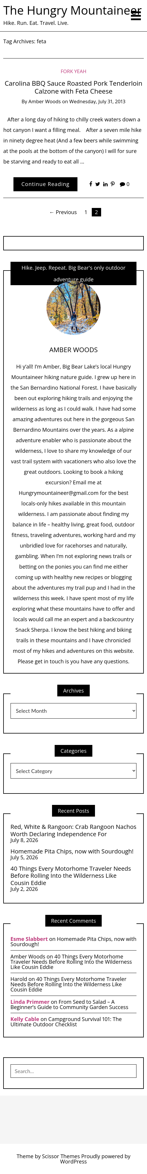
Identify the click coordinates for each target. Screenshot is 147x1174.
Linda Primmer (30, 1001)
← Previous (63, 212)
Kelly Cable (25, 1018)
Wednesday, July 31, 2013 (97, 101)
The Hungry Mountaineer (72, 10)
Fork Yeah (73, 71)
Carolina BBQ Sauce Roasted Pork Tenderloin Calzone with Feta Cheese (73, 87)
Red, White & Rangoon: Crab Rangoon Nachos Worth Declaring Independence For (73, 830)
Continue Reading (45, 183)
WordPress (73, 1161)
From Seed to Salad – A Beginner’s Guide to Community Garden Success (69, 1004)
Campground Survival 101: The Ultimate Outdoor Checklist (66, 1021)
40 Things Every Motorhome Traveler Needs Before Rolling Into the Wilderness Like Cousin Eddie (71, 875)
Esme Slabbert (29, 938)
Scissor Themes (61, 1156)
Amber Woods (44, 101)
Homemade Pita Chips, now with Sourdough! (72, 851)
